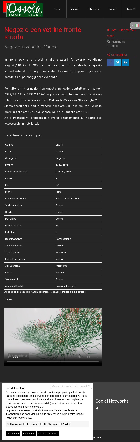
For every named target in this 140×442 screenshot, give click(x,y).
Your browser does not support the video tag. (53, 336)
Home (57, 9)
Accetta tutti (13, 433)
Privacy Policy (23, 417)
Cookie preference (48, 413)
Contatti (131, 9)
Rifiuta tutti (30, 433)
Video (112, 45)
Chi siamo (94, 9)
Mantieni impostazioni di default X (71, 386)
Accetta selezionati (50, 433)
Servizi (112, 9)
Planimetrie (116, 41)
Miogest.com (95, 437)
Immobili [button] (75, 9)
